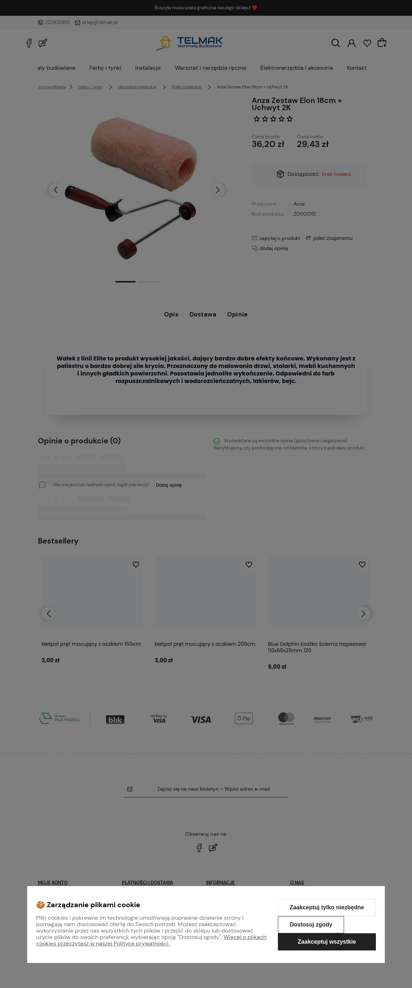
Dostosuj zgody (311, 924)
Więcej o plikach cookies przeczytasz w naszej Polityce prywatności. (151, 940)
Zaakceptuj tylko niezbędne (327, 907)
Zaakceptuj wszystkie (327, 942)
